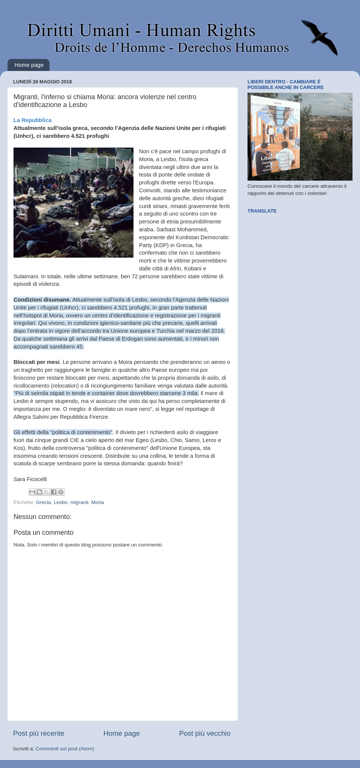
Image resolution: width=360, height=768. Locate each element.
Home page (29, 65)
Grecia (43, 502)
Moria (97, 502)
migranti (79, 502)
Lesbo (61, 502)
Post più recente (38, 733)
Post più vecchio (205, 733)
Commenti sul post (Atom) (65, 748)
